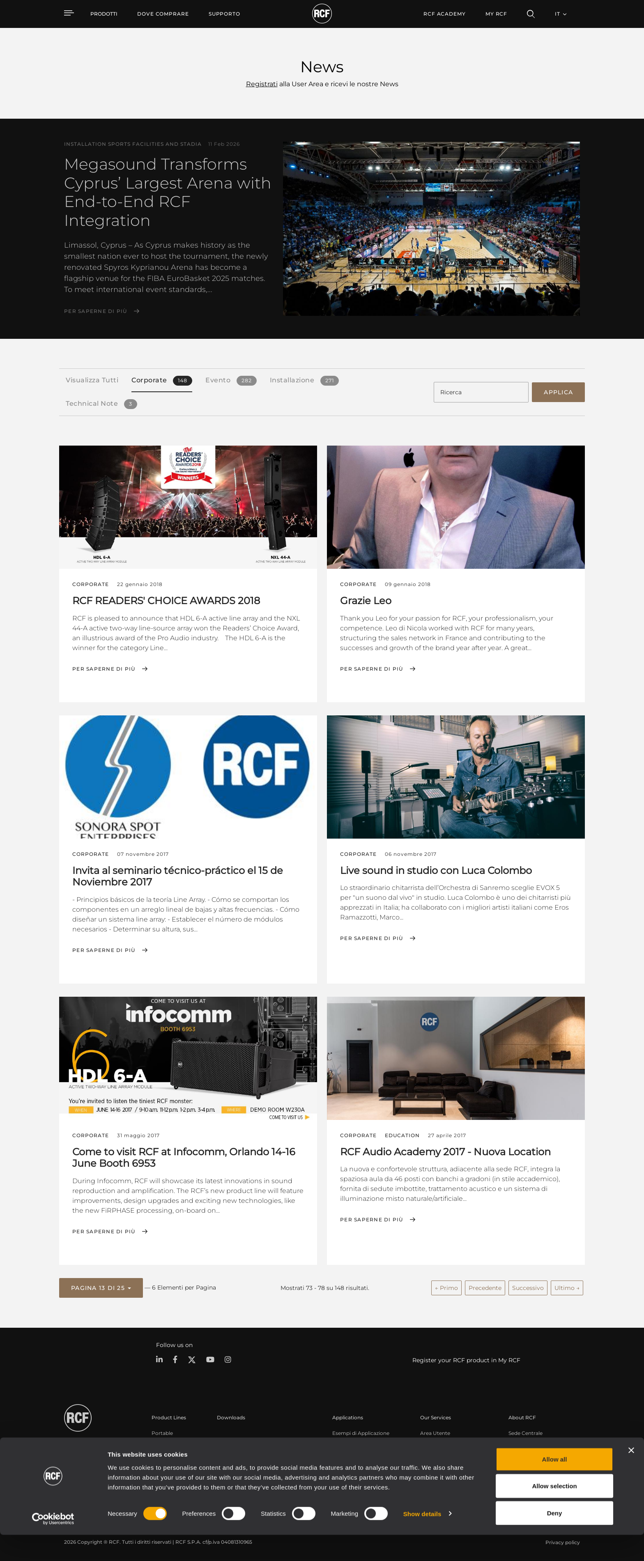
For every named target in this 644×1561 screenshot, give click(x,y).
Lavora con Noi (527, 1452)
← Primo (446, 1286)
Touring (161, 1442)
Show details (422, 1539)
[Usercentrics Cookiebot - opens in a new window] (53, 1545)
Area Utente (435, 1431)
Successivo (528, 1286)
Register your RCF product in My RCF (466, 1358)
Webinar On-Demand (446, 1463)
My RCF (496, 14)
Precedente (485, 1286)
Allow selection (554, 1512)
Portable (162, 1431)
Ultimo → (567, 1286)
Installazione (167, 1452)
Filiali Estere (523, 1442)
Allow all (554, 1485)
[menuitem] (163, 14)
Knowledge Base (441, 1452)
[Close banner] (631, 1476)
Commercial (167, 1463)
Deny (554, 1539)
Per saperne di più (95, 311)
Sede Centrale (525, 1431)
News (515, 1463)
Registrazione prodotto (449, 1442)
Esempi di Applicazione (360, 1431)
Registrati (262, 84)
